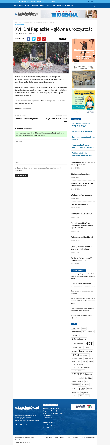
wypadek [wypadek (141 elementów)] (84, 393)
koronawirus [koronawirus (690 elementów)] (85, 351)
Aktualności (18, 5)
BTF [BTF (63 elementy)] (84, 331)
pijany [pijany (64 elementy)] (73, 378)
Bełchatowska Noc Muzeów (82, 237)
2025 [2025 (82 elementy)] (78, 328)
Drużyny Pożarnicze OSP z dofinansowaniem (82, 259)
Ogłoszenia (51, 1)
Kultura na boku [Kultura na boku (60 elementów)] (89, 358)
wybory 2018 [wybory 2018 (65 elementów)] (75, 392)
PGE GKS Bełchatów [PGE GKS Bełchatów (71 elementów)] (78, 370)
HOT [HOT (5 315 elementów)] (89, 343)
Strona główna (18, 22)
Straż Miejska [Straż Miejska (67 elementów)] (76, 384)
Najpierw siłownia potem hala (56, 120)
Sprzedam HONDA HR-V (82, 131)
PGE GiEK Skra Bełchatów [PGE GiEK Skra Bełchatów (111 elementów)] (81, 368)
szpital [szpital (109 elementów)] (74, 388)
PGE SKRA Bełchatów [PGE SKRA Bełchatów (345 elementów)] (82, 374)
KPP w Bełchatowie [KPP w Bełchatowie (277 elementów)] (80, 355)
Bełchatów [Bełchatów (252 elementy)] (76, 332)
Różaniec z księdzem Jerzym (26, 119)
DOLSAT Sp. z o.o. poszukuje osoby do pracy (82, 154)
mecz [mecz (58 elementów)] (79, 361)
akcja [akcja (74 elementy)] (84, 328)
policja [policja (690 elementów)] (88, 378)
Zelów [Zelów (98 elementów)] (81, 396)
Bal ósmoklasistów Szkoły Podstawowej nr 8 (82, 184)
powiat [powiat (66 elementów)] (74, 381)
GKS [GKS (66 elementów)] (80, 335)
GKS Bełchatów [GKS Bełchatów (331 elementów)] (79, 339)
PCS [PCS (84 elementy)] (73, 364)
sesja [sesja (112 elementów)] (87, 381)
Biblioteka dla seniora (80, 174)
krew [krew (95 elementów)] (80, 358)
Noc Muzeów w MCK (79, 204)
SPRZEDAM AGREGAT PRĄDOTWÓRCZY (81, 124)
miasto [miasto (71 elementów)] (85, 361)
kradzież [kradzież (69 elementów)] (74, 358)
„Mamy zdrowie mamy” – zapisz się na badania (81, 248)
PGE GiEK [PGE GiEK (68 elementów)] (80, 364)
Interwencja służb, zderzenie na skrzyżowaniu (83, 163)
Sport (27, 5)
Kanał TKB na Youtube (65, 5)
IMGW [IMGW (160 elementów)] (74, 347)
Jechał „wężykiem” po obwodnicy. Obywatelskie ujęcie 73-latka (82, 225)
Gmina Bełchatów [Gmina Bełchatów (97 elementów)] (77, 343)
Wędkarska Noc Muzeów (81, 195)
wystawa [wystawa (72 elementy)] (74, 396)
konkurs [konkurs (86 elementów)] (74, 351)
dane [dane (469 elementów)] (74, 335)
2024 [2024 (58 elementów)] (73, 328)
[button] (93, 5)
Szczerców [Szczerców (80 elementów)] (85, 384)
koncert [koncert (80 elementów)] (87, 347)
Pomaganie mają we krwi (81, 214)
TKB (42, 5)
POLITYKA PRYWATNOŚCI (23, 442)
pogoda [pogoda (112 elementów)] (80, 378)
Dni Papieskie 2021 (25, 108)
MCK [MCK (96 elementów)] (73, 361)
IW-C (20, 33)
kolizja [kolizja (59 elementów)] (80, 347)
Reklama (35, 5)
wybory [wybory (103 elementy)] (89, 388)
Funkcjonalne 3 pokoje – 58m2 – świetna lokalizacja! (83, 146)
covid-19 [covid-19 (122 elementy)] (91, 331)
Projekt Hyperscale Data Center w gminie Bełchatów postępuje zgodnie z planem (83, 276)
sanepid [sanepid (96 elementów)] (80, 381)
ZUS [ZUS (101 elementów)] (87, 396)
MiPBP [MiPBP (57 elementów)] (91, 361)
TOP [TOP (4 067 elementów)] (82, 388)
